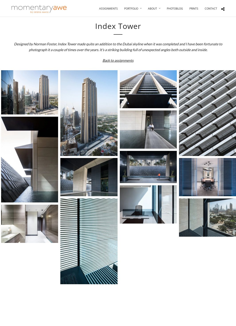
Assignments (108, 8)
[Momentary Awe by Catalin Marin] (39, 9)
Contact (211, 8)
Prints (193, 8)
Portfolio (131, 8)
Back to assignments (118, 60)
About (152, 8)
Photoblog (175, 8)
